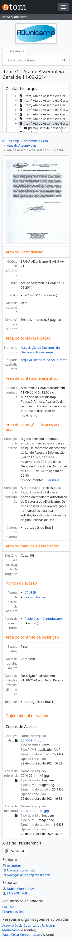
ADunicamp (10, 141)
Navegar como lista (18, 870)
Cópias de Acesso (21, 726)
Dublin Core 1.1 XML (19, 889)
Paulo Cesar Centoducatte (43, 619)
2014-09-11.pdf (31, 740)
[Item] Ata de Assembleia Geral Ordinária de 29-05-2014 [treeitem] (44, 96)
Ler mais (53, 480)
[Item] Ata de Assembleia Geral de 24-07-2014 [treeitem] (44, 109)
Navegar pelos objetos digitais (26, 875)
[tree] (36, 113)
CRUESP (30, 592)
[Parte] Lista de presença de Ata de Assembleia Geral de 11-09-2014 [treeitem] (46, 128)
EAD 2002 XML (15, 893)
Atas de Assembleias (21, 145)
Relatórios (12, 866)
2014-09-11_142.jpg (35, 811)
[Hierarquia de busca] (32, 60)
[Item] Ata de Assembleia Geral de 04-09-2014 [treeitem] (44, 119)
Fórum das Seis (35, 597)
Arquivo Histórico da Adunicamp (44, 360)
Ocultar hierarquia (22, 88)
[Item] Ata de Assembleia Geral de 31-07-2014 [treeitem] (44, 114)
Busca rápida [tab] (15, 51)
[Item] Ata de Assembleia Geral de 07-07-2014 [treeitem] (44, 100)
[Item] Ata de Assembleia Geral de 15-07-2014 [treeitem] (44, 105)
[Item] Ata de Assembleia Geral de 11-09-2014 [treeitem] (44, 123)
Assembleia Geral (36, 141)
